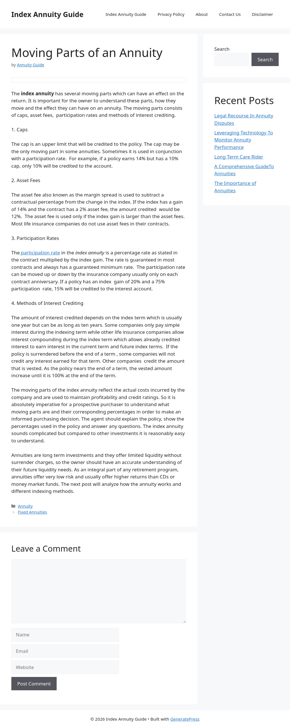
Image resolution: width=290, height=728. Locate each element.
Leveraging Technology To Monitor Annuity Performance (243, 139)
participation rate (40, 252)
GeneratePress (184, 719)
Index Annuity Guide (47, 14)
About (202, 14)
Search (222, 49)
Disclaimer (262, 14)
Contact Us (230, 14)
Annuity (25, 506)
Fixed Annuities (32, 512)
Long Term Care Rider (238, 156)
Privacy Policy (170, 14)
